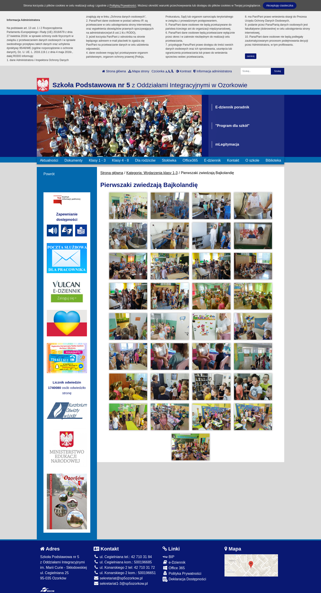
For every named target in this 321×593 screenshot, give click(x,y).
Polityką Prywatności (122, 5)
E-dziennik (212, 160)
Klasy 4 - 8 (120, 160)
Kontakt (233, 160)
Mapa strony (138, 71)
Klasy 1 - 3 (97, 160)
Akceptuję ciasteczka (279, 5)
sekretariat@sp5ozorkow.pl (118, 578)
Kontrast (183, 71)
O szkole (252, 160)
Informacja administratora (212, 71)
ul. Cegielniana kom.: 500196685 (123, 562)
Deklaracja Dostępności (184, 579)
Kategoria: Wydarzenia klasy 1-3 (152, 173)
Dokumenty (73, 160)
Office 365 (174, 568)
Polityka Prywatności (182, 573)
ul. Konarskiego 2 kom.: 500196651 (125, 573)
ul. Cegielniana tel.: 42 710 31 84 (123, 557)
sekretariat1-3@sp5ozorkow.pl (121, 583)
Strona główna (114, 71)
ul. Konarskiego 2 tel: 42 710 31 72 (124, 567)
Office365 (190, 160)
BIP (168, 557)
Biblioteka (273, 160)
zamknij (250, 56)
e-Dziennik (174, 562)
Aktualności (49, 160)
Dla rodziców (145, 160)
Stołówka (169, 160)
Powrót (49, 174)
